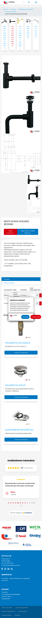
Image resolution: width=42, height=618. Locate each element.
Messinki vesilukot (11, 12)
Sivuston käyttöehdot (21, 607)
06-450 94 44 (9, 563)
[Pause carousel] (21, 506)
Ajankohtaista (6, 574)
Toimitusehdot (22, 611)
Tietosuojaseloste (6, 607)
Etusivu (5, 9)
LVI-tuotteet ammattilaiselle (10, 594)
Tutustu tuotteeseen (21, 353)
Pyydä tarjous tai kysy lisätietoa (28, 232)
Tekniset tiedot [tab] (8, 283)
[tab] (8, 503)
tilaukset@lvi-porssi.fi (13, 565)
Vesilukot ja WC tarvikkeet (26, 9)
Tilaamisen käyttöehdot (8, 611)
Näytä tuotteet (10, 232)
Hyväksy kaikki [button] (36, 317)
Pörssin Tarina (6, 596)
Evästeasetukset (6, 615)
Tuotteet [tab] (6, 279)
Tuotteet (13, 9)
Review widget (15, 513)
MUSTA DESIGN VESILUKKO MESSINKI (16, 14)
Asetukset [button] (25, 317)
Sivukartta (17, 615)
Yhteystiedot (5, 599)
